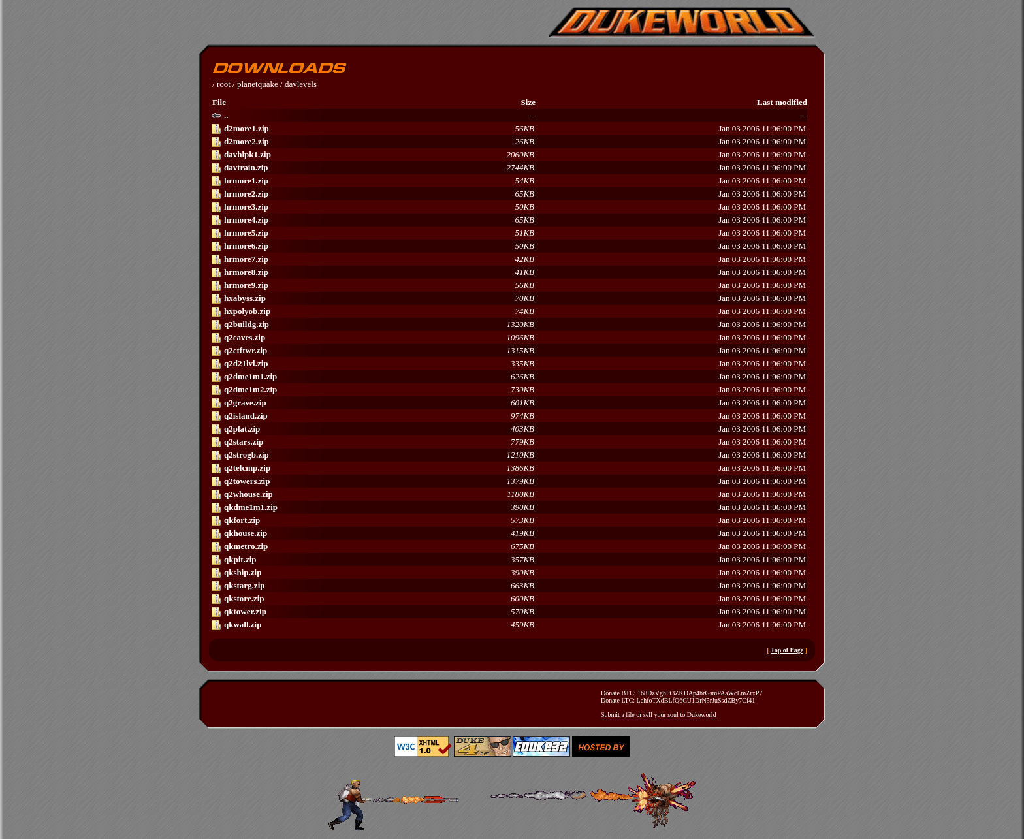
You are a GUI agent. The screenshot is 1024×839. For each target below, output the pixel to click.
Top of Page (787, 650)
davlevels (301, 84)
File (219, 102)
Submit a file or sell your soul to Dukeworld (658, 714)
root (224, 84)
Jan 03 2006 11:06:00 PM (508, 128)
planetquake (257, 84)
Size (528, 102)
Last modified (782, 102)
